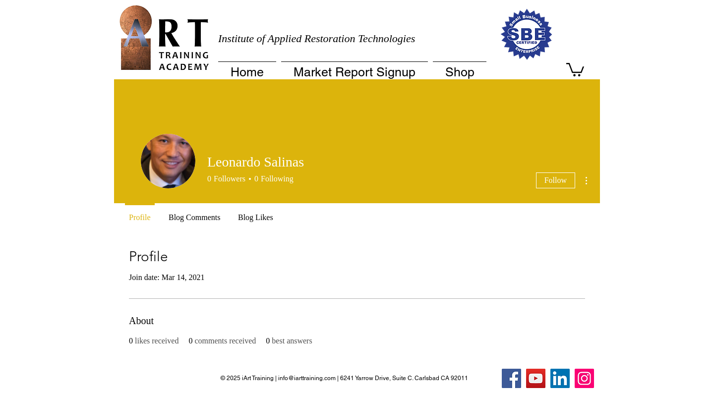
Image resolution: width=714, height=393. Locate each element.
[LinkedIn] (560, 378)
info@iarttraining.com (307, 378)
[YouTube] (535, 378)
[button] (575, 68)
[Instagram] (584, 378)
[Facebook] (511, 378)
